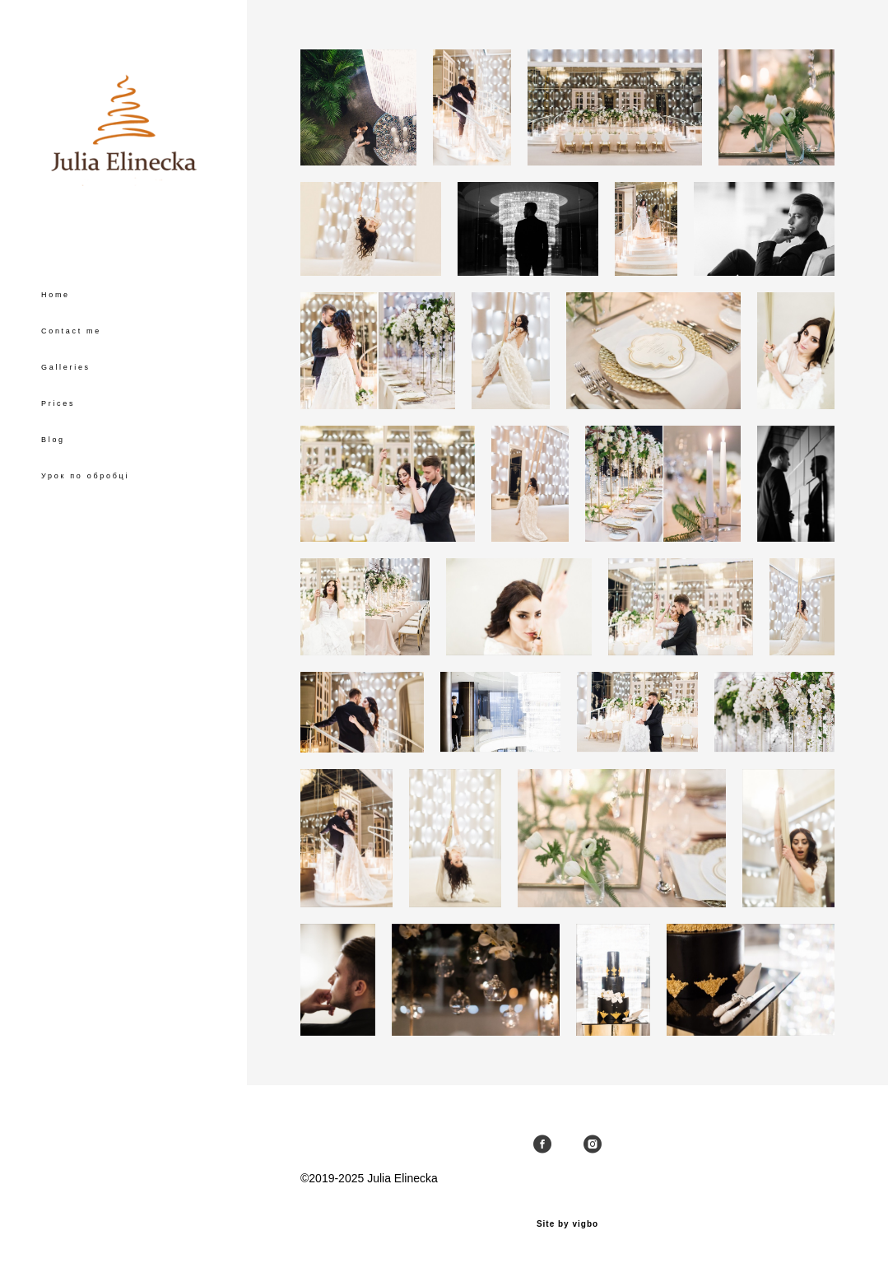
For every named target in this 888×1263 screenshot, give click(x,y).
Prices (58, 403)
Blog (53, 440)
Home (55, 295)
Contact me (71, 331)
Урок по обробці (85, 476)
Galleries (66, 367)
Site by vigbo (567, 1224)
